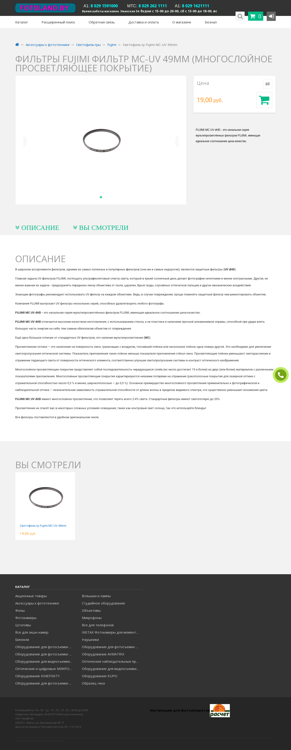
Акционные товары (31, 596)
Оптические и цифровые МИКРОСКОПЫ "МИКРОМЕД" (45, 668)
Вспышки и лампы (96, 596)
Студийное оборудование (103, 603)
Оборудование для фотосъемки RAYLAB (45, 683)
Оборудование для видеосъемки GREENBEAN (45, 661)
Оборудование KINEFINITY (37, 676)
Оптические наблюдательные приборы (112, 661)
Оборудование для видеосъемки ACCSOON (112, 668)
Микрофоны (92, 617)
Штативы (23, 625)
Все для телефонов (98, 625)
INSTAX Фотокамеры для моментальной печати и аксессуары (112, 632)
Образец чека (93, 683)
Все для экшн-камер (31, 632)
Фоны (20, 610)
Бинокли (22, 639)
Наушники (90, 639)
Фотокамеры (25, 617)
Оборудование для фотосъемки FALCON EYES (45, 646)
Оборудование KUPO (99, 676)
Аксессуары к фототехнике (37, 603)
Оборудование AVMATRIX (103, 654)
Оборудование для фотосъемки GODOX (112, 646)
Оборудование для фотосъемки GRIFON (45, 654)
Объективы (91, 610)
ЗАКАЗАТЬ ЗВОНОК (282, 375)
